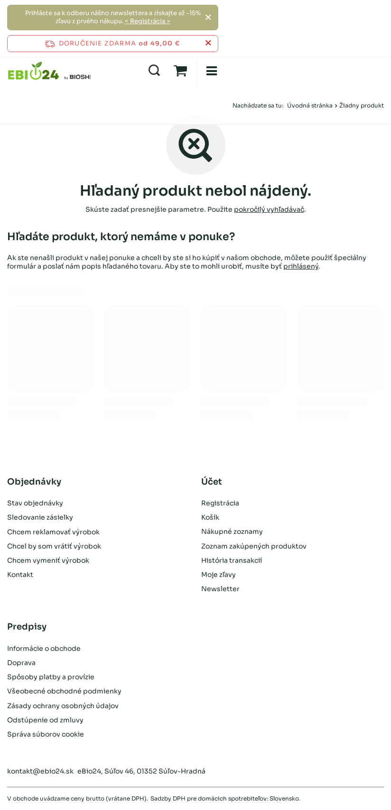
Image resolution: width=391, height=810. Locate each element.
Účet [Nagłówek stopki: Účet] (211, 482)
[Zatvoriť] (208, 17)
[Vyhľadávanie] (154, 71)
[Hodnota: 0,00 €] (180, 71)
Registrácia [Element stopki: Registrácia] (220, 503)
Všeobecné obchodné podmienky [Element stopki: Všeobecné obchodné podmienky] (64, 691)
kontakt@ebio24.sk (40, 771)
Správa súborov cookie (45, 734)
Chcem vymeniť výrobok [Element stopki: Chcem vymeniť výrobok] (48, 560)
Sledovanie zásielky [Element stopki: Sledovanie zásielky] (40, 517)
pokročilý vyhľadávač (269, 209)
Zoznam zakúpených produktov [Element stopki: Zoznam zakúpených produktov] (254, 546)
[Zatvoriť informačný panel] (208, 43)
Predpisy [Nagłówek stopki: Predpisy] (27, 626)
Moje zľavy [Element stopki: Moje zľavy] (218, 574)
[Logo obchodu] (49, 71)
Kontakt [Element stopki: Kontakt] (20, 574)
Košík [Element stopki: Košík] (210, 517)
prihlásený (300, 266)
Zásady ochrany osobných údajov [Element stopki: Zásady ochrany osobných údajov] (63, 706)
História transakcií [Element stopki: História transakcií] (231, 560)
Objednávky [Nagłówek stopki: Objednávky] (34, 482)
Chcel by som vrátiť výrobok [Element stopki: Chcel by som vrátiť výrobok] (54, 546)
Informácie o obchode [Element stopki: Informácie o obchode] (44, 648)
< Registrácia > (147, 21)
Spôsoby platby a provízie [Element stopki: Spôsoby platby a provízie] (50, 677)
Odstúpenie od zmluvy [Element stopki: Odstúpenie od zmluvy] (45, 720)
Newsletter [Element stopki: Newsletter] (220, 589)
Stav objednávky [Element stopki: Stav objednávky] (35, 503)
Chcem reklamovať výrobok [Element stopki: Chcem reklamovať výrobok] (53, 531)
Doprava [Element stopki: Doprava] (21, 662)
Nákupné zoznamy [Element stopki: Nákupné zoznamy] (232, 531)
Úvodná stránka (310, 105)
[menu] (211, 71)
